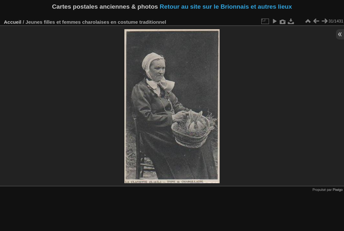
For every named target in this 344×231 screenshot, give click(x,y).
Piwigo (338, 190)
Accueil (12, 22)
